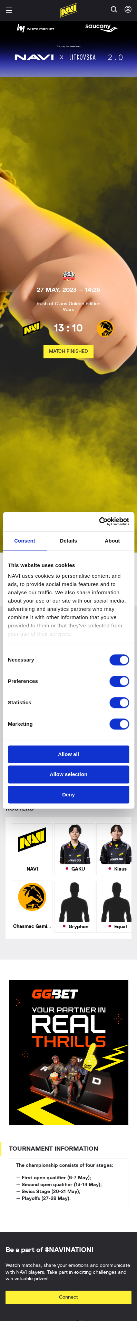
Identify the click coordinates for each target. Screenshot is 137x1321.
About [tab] (112, 541)
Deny (68, 794)
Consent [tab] (24, 541)
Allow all (68, 754)
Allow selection (68, 774)
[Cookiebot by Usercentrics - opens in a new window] (99, 521)
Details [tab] (68, 541)
